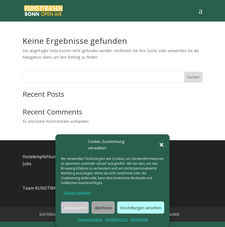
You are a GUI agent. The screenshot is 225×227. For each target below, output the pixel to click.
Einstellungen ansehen (140, 207)
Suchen (193, 77)
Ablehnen (103, 207)
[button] (161, 144)
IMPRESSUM (139, 219)
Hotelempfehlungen (43, 157)
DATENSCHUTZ (116, 219)
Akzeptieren (75, 207)
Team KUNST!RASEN (43, 188)
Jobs (27, 164)
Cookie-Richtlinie (89, 219)
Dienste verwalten (77, 192)
